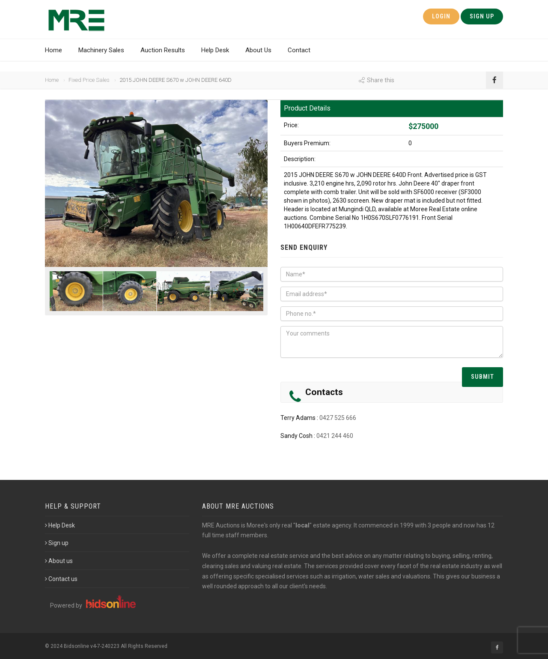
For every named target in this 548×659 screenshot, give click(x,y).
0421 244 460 (334, 435)
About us (59, 560)
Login (441, 16)
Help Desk (215, 50)
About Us (258, 50)
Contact (299, 50)
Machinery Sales (101, 50)
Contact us (61, 578)
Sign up (56, 542)
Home (53, 50)
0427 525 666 (337, 417)
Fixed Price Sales (89, 80)
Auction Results (162, 50)
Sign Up (482, 16)
